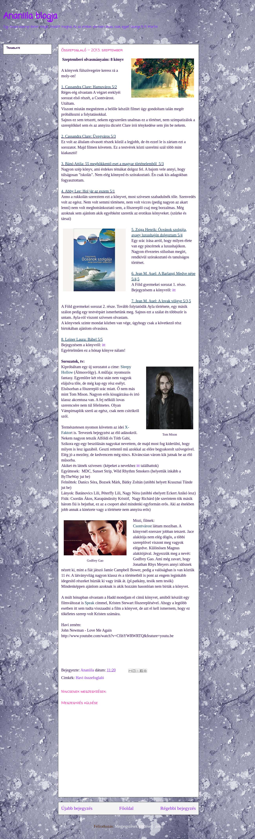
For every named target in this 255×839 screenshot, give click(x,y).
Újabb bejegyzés (76, 808)
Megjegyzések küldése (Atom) (139, 826)
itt (174, 290)
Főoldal (126, 808)
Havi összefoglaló (90, 678)
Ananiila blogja (30, 16)
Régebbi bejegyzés (178, 808)
